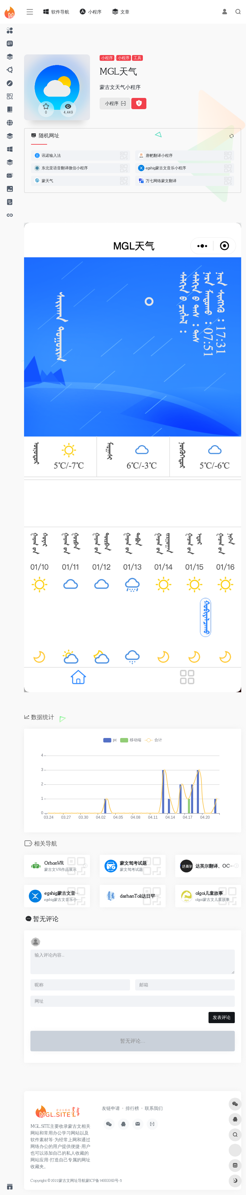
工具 (137, 58)
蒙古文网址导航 (72, 1180)
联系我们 (154, 1108)
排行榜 (132, 1108)
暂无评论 (46, 918)
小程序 (107, 58)
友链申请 (111, 1108)
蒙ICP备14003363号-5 (104, 1180)
